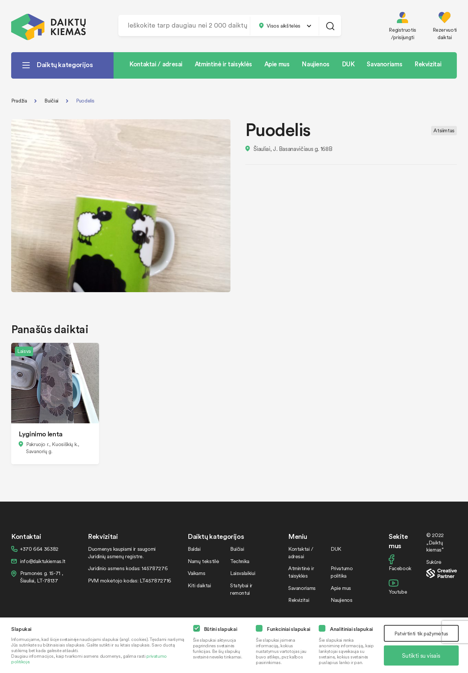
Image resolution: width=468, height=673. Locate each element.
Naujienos (315, 64)
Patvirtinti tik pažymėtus (421, 633)
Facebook (400, 568)
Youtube (398, 591)
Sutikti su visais (421, 655)
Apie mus (277, 64)
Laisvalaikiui (242, 573)
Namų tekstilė (203, 561)
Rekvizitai (427, 64)
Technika (239, 561)
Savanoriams (384, 64)
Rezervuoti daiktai (445, 33)
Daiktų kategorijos (64, 64)
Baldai (194, 549)
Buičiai (51, 100)
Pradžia (19, 100)
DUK (348, 64)
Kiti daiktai (199, 585)
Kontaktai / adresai (155, 64)
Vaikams (196, 573)
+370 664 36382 (39, 549)
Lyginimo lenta (41, 433)
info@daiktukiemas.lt (43, 561)
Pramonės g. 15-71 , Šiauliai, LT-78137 (41, 577)
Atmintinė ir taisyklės (223, 64)
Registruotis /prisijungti (402, 33)
